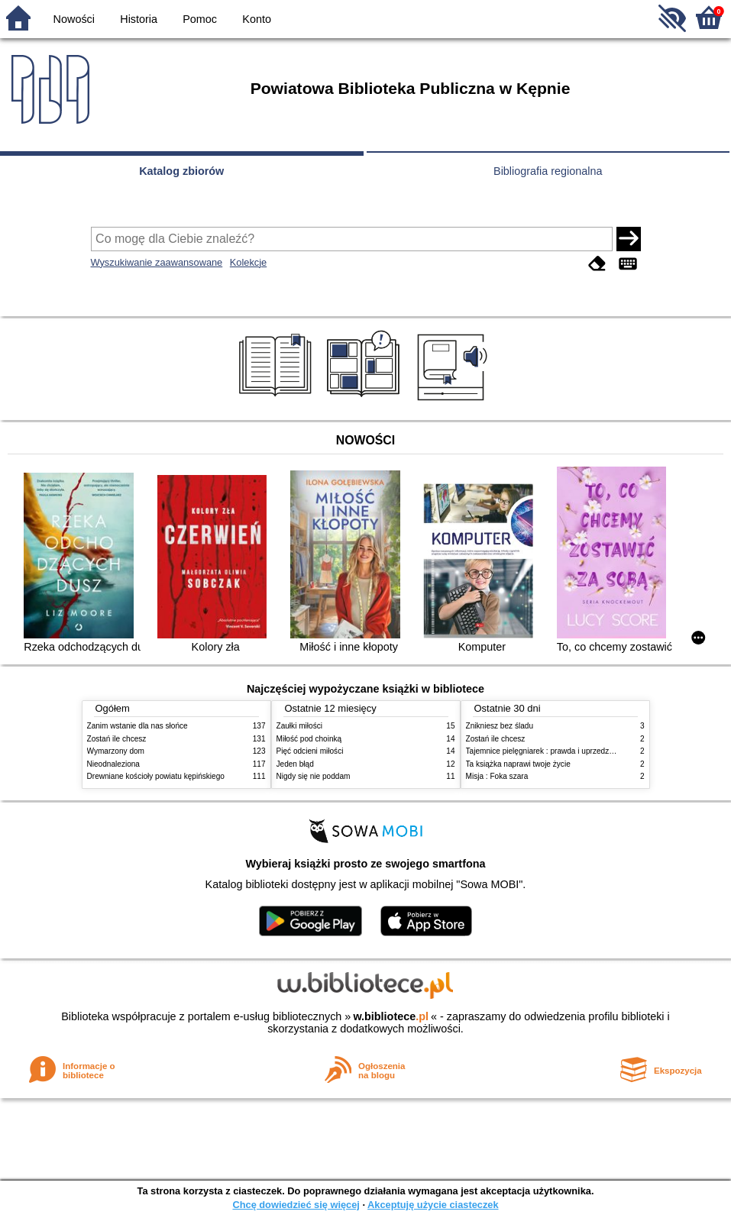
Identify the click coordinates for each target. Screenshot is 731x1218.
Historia (138, 19)
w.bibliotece (391, 1016)
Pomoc (200, 19)
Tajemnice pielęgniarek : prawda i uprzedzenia (545, 751)
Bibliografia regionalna (547, 171)
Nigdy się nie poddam (314, 776)
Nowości (74, 19)
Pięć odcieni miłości (310, 751)
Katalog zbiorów (181, 171)
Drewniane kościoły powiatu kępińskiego (156, 776)
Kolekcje (248, 262)
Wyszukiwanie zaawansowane (157, 262)
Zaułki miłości (299, 726)
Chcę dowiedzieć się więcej (295, 1204)
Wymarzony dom (116, 751)
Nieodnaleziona (113, 764)
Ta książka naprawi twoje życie (518, 764)
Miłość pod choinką (309, 739)
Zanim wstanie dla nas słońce (137, 726)
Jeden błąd (295, 764)
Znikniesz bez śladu (500, 726)
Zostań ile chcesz (117, 739)
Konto (256, 19)
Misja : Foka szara (497, 776)
